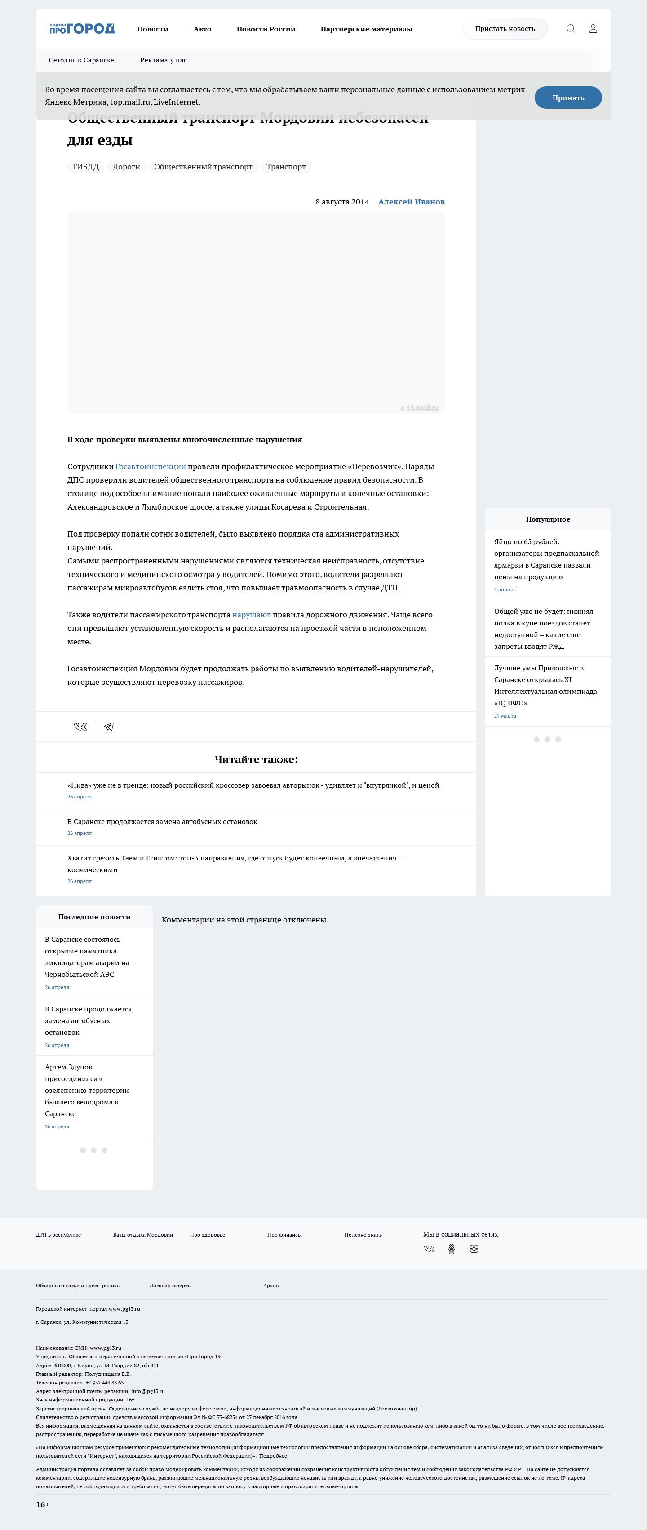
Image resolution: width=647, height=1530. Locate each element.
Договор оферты (171, 1285)
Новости (152, 28)
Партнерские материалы (366, 28)
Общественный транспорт (203, 166)
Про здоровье (207, 1234)
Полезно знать (363, 1234)
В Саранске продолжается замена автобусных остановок (256, 828)
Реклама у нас (163, 60)
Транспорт (286, 166)
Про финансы (284, 1234)
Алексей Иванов (411, 201)
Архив (271, 1285)
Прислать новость (505, 28)
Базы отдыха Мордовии (143, 1234)
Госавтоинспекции (150, 466)
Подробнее (273, 1455)
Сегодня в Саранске (81, 60)
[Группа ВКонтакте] (429, 1249)
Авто (203, 28)
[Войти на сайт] (593, 29)
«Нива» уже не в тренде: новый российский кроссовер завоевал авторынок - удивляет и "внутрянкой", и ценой (256, 792)
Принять (569, 97)
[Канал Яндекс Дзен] (474, 1249)
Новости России (266, 28)
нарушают (251, 614)
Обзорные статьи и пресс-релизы (78, 1285)
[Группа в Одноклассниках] (451, 1249)
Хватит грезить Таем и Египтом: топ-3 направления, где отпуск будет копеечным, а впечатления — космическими (256, 870)
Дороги (126, 166)
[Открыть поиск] (571, 29)
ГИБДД (86, 166)
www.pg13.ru (124, 1308)
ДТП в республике (58, 1234)
